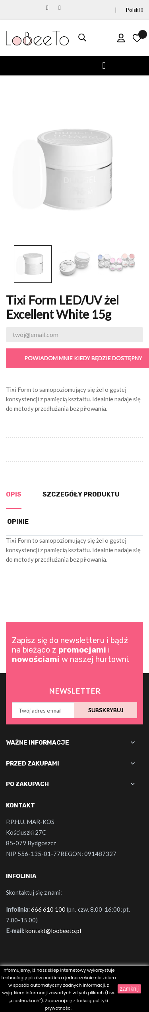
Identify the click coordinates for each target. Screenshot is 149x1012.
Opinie (18, 521)
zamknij (129, 989)
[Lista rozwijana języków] (125, 10)
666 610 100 (48, 909)
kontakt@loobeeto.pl (53, 930)
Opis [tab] (13, 494)
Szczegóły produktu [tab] (81, 494)
